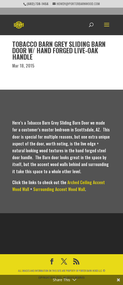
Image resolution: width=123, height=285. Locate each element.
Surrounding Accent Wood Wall (59, 189)
